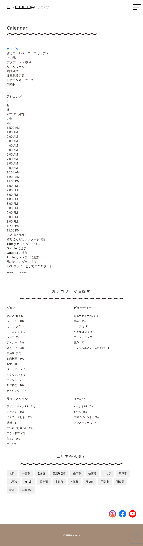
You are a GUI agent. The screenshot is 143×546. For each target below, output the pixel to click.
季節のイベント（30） (87, 417)
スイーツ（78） (16, 347)
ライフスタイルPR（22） (21, 406)
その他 (11, 58)
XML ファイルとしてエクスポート (29, 266)
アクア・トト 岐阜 (19, 62)
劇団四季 (13, 71)
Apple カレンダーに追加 (23, 257)
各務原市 (27, 490)
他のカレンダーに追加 (21, 262)
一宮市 (26, 473)
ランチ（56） (15, 337)
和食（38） (13, 363)
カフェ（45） (15, 326)
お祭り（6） (81, 412)
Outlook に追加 (17, 253)
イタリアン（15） (17, 374)
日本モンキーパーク (20, 80)
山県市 (77, 473)
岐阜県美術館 (16, 76)
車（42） (12, 444)
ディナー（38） (16, 342)
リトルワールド (17, 67)
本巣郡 (74, 481)
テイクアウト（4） (18, 390)
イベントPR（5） (84, 406)
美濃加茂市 (59, 473)
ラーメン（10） (16, 321)
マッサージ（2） (83, 337)
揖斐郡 (44, 481)
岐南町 (92, 473)
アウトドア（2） (16, 433)
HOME (10, 272)
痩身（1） (80, 342)
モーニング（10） (17, 331)
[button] (26, 239)
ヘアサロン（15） (84, 331)
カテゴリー (14, 49)
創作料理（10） (16, 385)
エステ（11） (82, 326)
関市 (12, 490)
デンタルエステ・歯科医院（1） (93, 347)
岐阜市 (123, 473)
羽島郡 (120, 481)
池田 (12, 473)
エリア (108, 473)
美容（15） (80, 321)
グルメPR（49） (16, 315)
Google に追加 (16, 248)
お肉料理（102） (17, 358)
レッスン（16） (16, 412)
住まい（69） (15, 438)
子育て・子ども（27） (20, 417)
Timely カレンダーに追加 (23, 244)
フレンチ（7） (15, 380)
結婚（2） (13, 422)
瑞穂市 (90, 481)
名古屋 (41, 473)
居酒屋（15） (15, 353)
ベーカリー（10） (17, 369)
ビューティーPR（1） (86, 315)
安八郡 (29, 481)
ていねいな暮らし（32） (21, 428)
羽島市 (105, 481)
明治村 (11, 84)
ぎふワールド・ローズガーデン (27, 53)
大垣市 (13, 481)
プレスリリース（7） (86, 422)
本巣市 (59, 481)
